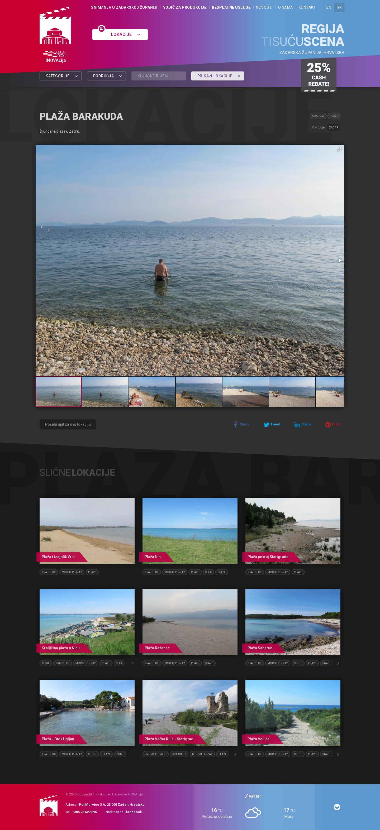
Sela (208, 572)
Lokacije (125, 34)
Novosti (264, 7)
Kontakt (307, 7)
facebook (134, 812)
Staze (222, 572)
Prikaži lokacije (219, 76)
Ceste (46, 663)
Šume (120, 754)
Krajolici (49, 572)
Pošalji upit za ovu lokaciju (68, 424)
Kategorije (62, 76)
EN (328, 7)
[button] (339, 149)
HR (339, 7)
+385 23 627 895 (84, 812)
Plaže (334, 115)
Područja (107, 76)
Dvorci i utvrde (155, 754)
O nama (285, 7)
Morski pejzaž (72, 572)
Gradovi (318, 115)
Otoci (298, 663)
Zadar (333, 127)
